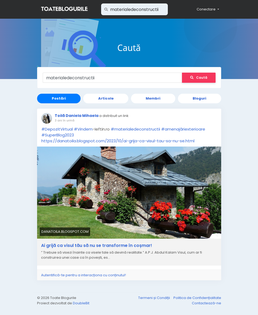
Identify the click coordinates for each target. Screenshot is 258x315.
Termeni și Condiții (154, 297)
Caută (198, 77)
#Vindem (83, 129)
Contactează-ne (206, 303)
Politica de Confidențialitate (197, 297)
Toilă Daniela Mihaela (76, 115)
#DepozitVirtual (57, 129)
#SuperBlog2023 (57, 135)
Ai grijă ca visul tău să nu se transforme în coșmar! (96, 246)
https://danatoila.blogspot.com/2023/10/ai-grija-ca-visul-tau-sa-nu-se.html (118, 141)
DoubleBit (81, 303)
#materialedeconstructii (135, 129)
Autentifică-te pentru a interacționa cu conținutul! (83, 275)
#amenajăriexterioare (183, 129)
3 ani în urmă (64, 120)
